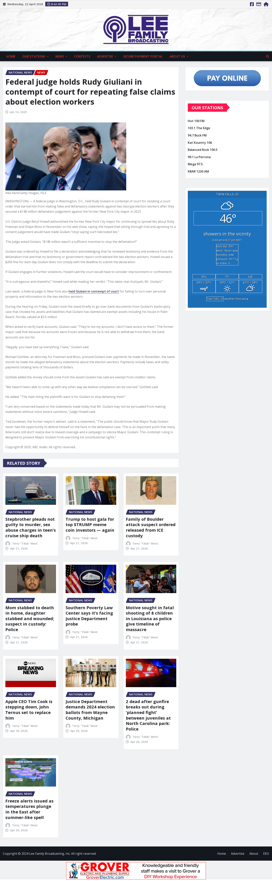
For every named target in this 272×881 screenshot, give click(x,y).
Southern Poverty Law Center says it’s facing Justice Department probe (89, 616)
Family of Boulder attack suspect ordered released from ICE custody (151, 527)
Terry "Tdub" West (25, 543)
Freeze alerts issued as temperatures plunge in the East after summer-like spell (29, 809)
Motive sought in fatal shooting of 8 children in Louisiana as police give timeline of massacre (150, 618)
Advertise (106, 56)
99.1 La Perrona (199, 157)
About (253, 853)
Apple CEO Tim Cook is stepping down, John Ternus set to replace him (28, 709)
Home (11, 56)
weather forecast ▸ (227, 299)
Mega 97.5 (195, 164)
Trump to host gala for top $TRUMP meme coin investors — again (90, 524)
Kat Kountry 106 (200, 142)
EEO (266, 853)
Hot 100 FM (196, 121)
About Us (179, 56)
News (61, 56)
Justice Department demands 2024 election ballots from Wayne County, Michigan (90, 709)
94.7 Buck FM (197, 135)
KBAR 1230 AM (198, 171)
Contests (82, 56)
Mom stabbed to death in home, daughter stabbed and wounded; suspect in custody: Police (29, 618)
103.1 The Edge (199, 128)
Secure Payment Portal (143, 56)
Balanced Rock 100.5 (203, 150)
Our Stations (35, 56)
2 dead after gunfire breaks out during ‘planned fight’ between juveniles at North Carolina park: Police (148, 715)
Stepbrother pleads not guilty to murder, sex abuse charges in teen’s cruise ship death (30, 527)
